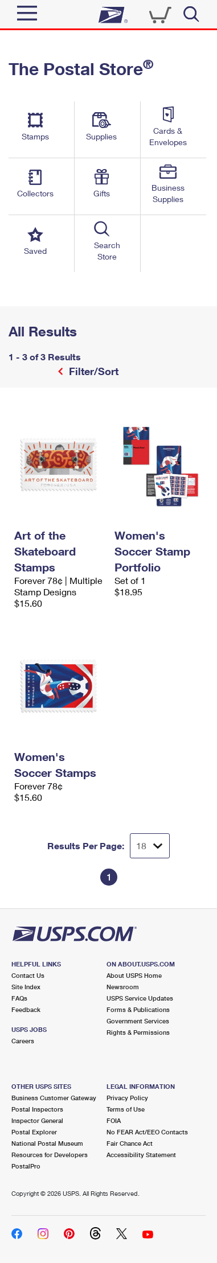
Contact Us (27, 975)
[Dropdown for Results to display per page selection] (150, 845)
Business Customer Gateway (53, 1097)
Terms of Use (126, 1109)
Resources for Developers (49, 1154)
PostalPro (25, 1166)
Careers (22, 1040)
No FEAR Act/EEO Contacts (147, 1132)
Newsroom (123, 986)
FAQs (19, 998)
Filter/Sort (92, 371)
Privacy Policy (127, 1097)
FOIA (114, 1120)
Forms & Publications (138, 1009)
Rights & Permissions (138, 1032)
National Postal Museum (47, 1143)
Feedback (25, 1009)
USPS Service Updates (140, 998)
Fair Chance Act (130, 1143)
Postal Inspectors (37, 1109)
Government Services (138, 1021)
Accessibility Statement (141, 1154)
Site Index (25, 986)
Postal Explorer (34, 1132)
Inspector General (37, 1120)
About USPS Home (134, 975)
